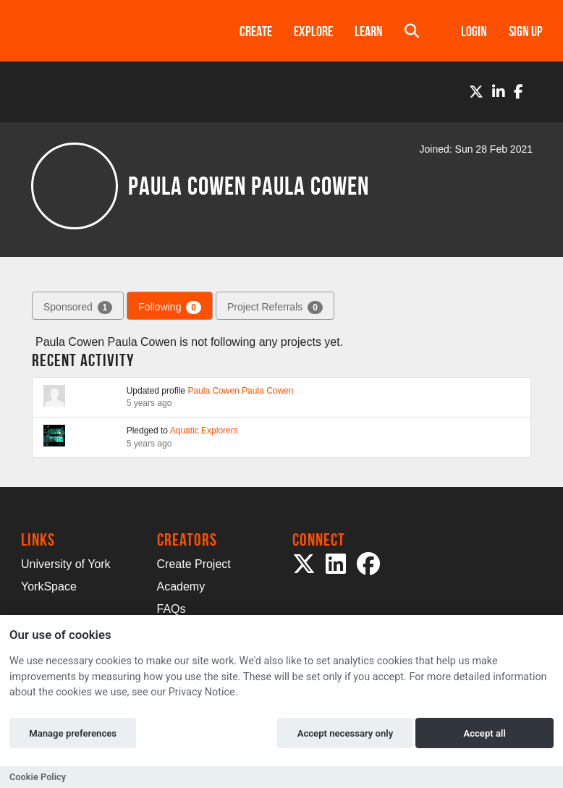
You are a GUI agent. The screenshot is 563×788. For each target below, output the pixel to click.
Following (169, 307)
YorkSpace (49, 586)
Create (256, 31)
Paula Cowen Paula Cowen (240, 391)
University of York (66, 564)
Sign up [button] (526, 31)
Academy (181, 586)
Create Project (194, 564)
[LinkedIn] (498, 92)
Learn (369, 31)
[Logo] (111, 30)
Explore (313, 31)
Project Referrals (275, 307)
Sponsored (77, 307)
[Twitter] (476, 92)
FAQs (171, 609)
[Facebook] (518, 92)
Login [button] (474, 31)
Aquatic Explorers (204, 430)
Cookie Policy (37, 776)
